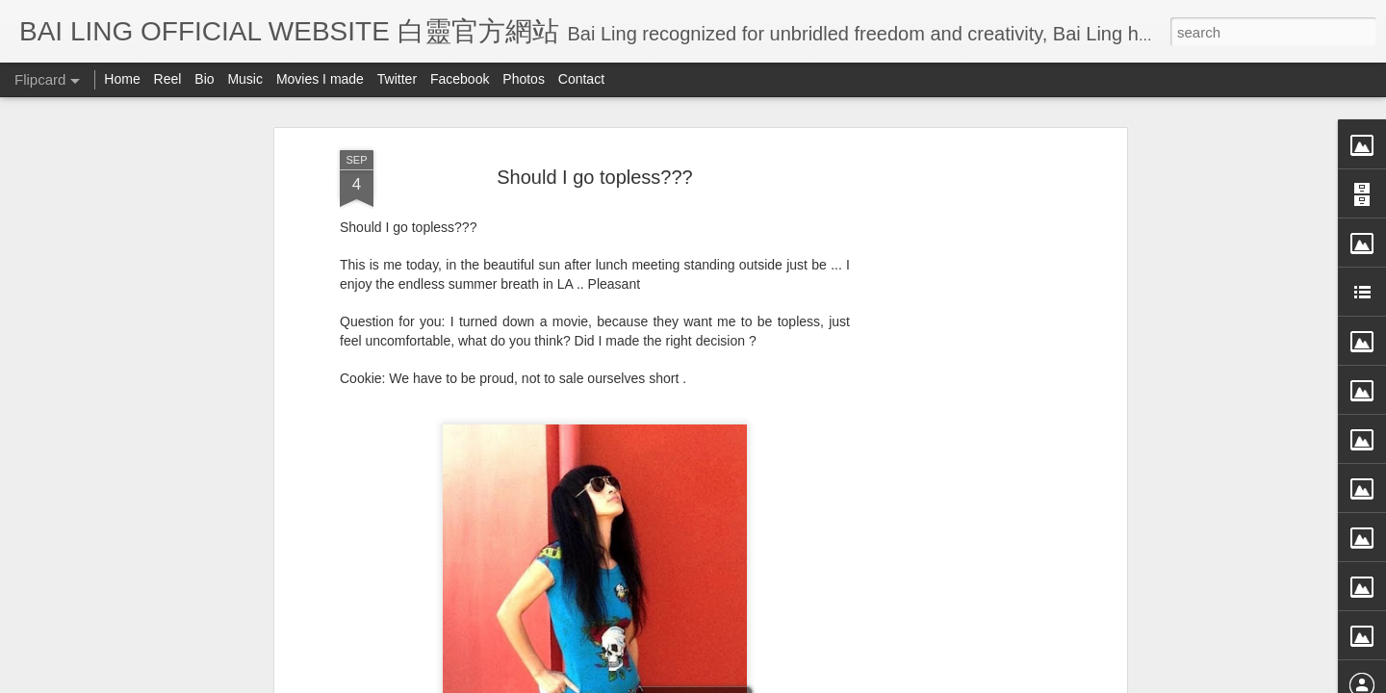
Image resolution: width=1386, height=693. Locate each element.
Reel (168, 79)
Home (122, 79)
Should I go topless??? (595, 113)
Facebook (459, 79)
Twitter (397, 79)
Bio (204, 79)
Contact (581, 79)
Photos (523, 79)
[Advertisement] (956, 391)
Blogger (812, 680)
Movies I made (320, 79)
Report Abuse (868, 680)
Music (245, 79)
